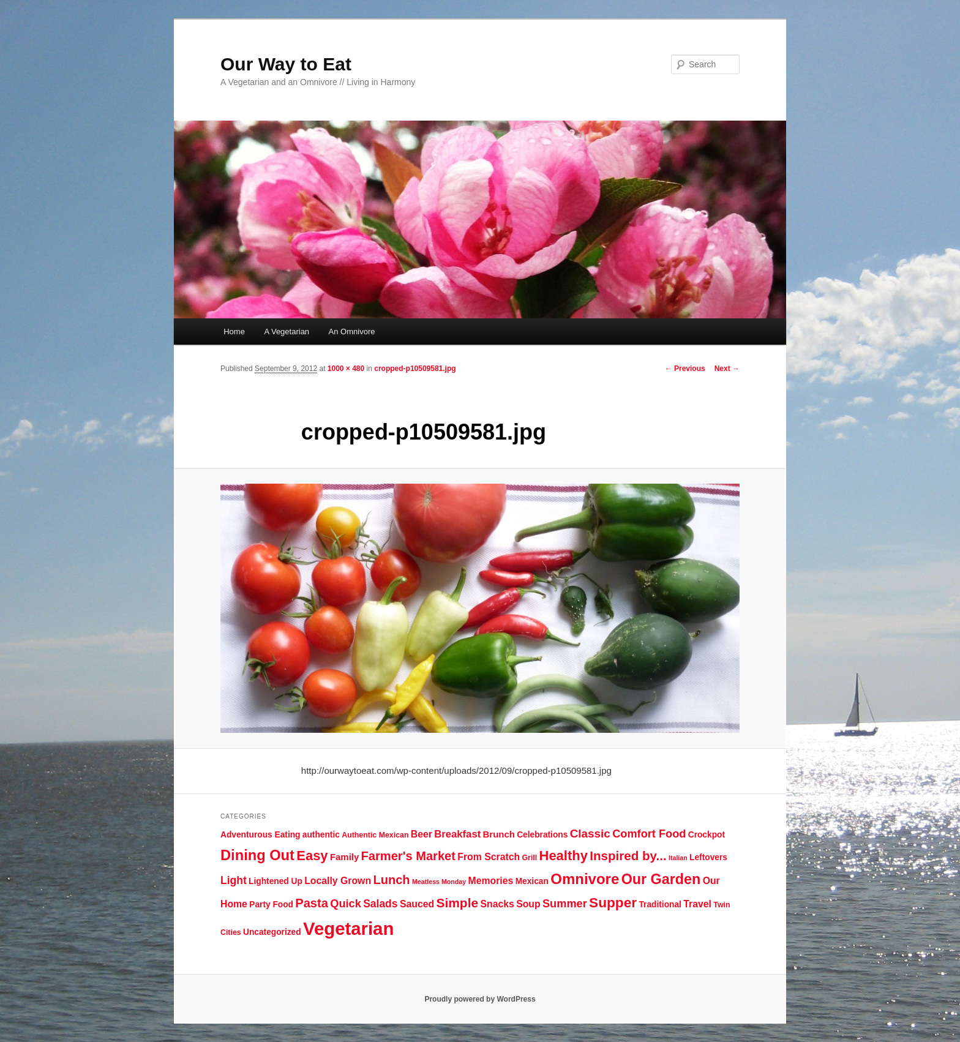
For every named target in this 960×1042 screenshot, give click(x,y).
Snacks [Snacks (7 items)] (497, 904)
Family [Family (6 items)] (344, 857)
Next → (727, 368)
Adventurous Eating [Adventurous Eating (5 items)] (260, 834)
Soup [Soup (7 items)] (528, 904)
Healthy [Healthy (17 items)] (563, 855)
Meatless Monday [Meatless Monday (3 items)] (439, 881)
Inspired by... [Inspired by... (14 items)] (628, 856)
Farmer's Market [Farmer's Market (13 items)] (408, 856)
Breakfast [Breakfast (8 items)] (457, 834)
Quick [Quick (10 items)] (345, 904)
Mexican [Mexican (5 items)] (532, 881)
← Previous (685, 368)
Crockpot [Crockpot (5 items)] (706, 834)
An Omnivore (352, 331)
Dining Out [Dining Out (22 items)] (257, 855)
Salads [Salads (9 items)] (380, 904)
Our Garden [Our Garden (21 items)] (661, 879)
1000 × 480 (346, 368)
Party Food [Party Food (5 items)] (271, 904)
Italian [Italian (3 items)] (678, 857)
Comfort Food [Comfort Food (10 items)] (649, 834)
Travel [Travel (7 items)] (697, 904)
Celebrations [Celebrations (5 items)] (542, 834)
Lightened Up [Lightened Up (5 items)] (275, 881)
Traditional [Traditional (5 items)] (660, 904)
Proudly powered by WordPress (479, 999)
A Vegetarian (286, 331)
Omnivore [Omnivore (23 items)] (584, 879)
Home (234, 331)
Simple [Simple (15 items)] (457, 903)
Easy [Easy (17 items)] (312, 855)
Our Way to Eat (285, 64)
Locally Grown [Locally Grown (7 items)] (337, 880)
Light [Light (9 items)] (233, 880)
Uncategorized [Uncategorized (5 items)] (272, 932)
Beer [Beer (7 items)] (421, 834)
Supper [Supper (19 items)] (613, 902)
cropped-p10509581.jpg (415, 368)
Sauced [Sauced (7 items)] (417, 904)
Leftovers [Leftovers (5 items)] (708, 857)
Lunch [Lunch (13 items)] (391, 879)
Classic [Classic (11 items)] (590, 833)
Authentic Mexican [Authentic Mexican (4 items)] (375, 835)
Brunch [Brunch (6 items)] (499, 834)
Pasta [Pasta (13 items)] (311, 903)
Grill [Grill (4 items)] (529, 857)
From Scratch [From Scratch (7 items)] (488, 857)
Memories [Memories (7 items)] (491, 880)
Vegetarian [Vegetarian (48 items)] (348, 928)
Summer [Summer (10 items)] (564, 904)
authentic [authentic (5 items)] (321, 834)
